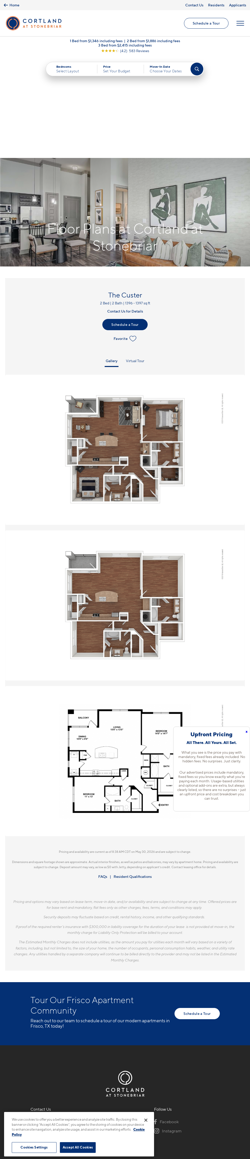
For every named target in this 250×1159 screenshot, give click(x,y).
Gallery (111, 259)
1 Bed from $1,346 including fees (96, 41)
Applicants (237, 5)
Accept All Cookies (78, 1147)
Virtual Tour (135, 259)
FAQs (102, 775)
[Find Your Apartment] (197, 69)
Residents (216, 5)
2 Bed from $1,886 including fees (153, 41)
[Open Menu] (240, 23)
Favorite (125, 237)
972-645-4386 (44, 1019)
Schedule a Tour (206, 23)
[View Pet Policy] (73, 1047)
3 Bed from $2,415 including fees (125, 45)
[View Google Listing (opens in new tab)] (125, 51)
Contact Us (194, 5)
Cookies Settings (34, 1147)
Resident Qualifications (133, 775)
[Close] (145, 1120)
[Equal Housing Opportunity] (33, 1047)
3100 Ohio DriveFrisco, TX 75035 (46, 1031)
